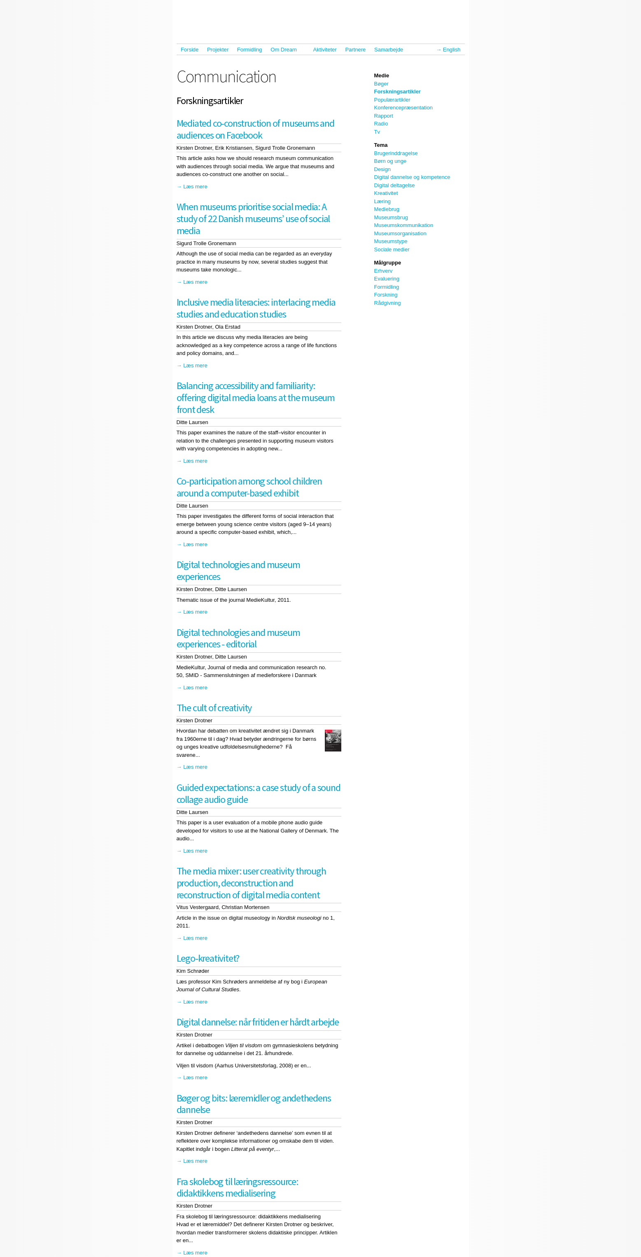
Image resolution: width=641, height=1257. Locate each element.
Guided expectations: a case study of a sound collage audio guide (258, 793)
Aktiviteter (325, 49)
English (452, 49)
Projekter (217, 49)
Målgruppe (387, 263)
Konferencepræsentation (403, 107)
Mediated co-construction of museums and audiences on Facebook (255, 129)
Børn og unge (390, 161)
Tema (381, 145)
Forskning (386, 295)
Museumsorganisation (400, 233)
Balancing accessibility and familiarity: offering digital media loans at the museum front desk (256, 397)
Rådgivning (387, 303)
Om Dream (285, 49)
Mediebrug (386, 209)
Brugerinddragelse (396, 153)
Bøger (381, 84)
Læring (382, 201)
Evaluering (386, 279)
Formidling (249, 49)
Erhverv (383, 271)
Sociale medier (392, 249)
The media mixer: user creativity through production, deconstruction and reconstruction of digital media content (251, 883)
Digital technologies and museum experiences (238, 570)
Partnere (355, 49)
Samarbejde (390, 49)
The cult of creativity (214, 707)
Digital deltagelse (394, 185)
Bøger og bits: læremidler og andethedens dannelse (254, 1104)
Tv (377, 132)
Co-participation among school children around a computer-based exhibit (249, 487)
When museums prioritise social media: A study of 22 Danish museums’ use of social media (253, 218)
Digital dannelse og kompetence (412, 177)
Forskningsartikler (397, 91)
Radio (381, 124)
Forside (189, 49)
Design (382, 169)
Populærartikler (392, 100)
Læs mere (195, 186)
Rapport (383, 116)
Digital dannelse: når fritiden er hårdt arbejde (258, 1022)
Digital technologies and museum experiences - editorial (238, 638)
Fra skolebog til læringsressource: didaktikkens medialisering (237, 1187)
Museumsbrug (391, 217)
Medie (381, 75)
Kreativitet (386, 193)
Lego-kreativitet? (208, 958)
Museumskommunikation (404, 225)
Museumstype (391, 241)
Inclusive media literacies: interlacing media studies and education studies (256, 308)
